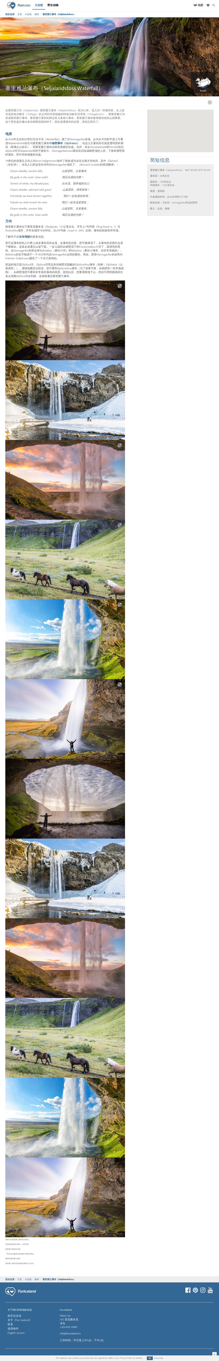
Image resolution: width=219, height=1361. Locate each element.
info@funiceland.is (70, 1333)
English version (16, 1333)
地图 (200, 5)
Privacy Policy (158, 1358)
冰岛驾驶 (24, 237)
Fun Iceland (20, 5)
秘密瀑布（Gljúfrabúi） (66, 143)
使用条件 (13, 1328)
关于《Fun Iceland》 (20, 1320)
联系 (10, 1324)
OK (150, 1358)
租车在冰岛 (14, 1316)
